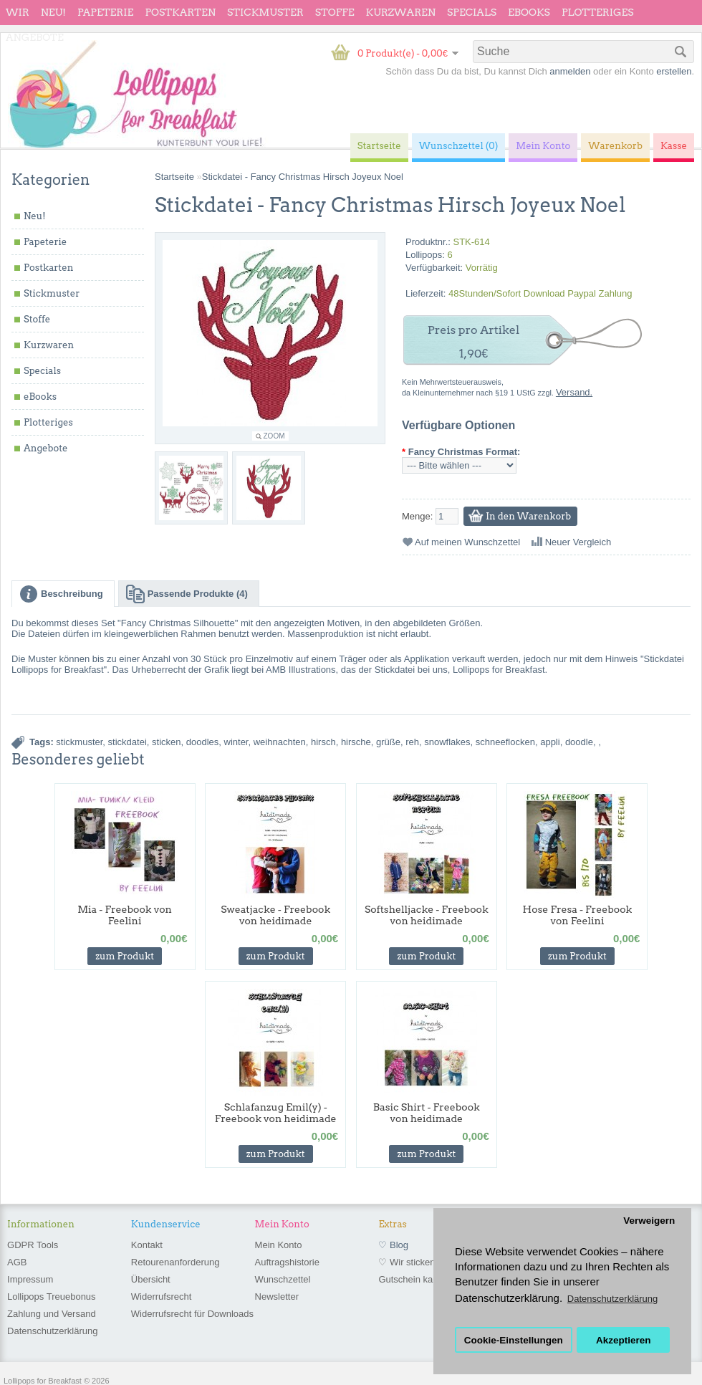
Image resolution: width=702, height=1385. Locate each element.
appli (549, 742)
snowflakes (447, 742)
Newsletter (277, 1296)
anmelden (569, 71)
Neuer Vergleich (578, 542)
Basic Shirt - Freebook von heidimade (426, 1112)
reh (412, 742)
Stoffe (335, 12)
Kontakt (147, 1245)
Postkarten (180, 12)
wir (17, 12)
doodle (579, 742)
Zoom (274, 436)
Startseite (174, 176)
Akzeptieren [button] (623, 1340)
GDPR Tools (32, 1245)
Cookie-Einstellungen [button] (513, 1340)
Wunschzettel (283, 1279)
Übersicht (150, 1279)
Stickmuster (265, 12)
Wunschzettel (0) (459, 145)
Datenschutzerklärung (52, 1331)
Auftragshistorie (287, 1262)
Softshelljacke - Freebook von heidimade (427, 915)
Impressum (30, 1279)
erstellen (673, 71)
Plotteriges (598, 12)
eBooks (529, 12)
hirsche (356, 742)
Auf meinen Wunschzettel (467, 542)
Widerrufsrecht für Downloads (192, 1313)
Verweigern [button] (649, 1220)
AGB (17, 1262)
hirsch (323, 742)
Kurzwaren (401, 12)
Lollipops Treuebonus (51, 1296)
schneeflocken (505, 742)
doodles (202, 742)
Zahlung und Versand (51, 1313)
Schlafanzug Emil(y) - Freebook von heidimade (276, 1112)
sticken (166, 742)
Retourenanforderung (175, 1262)
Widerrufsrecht (161, 1296)
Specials (471, 12)
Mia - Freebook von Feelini (124, 915)
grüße (388, 742)
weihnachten (280, 742)
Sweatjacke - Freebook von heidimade (275, 915)
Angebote (35, 37)
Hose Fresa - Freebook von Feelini (578, 915)
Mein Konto (278, 1245)
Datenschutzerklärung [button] (612, 1298)
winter (236, 742)
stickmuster (79, 742)
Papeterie (105, 12)
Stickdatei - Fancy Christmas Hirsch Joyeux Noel (302, 176)
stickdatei (127, 742)
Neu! (53, 12)
